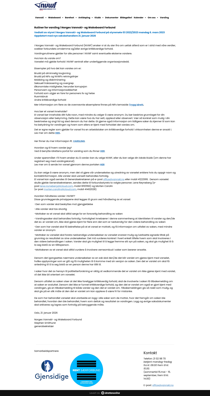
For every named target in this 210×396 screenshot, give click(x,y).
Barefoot (71, 17)
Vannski (40, 17)
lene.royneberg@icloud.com (56, 186)
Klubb (99, 17)
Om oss (153, 17)
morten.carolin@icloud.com (60, 189)
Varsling (164, 17)
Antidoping (85, 17)
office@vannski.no (114, 179)
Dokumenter (111, 17)
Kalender (140, 17)
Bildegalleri (126, 17)
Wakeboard (55, 17)
